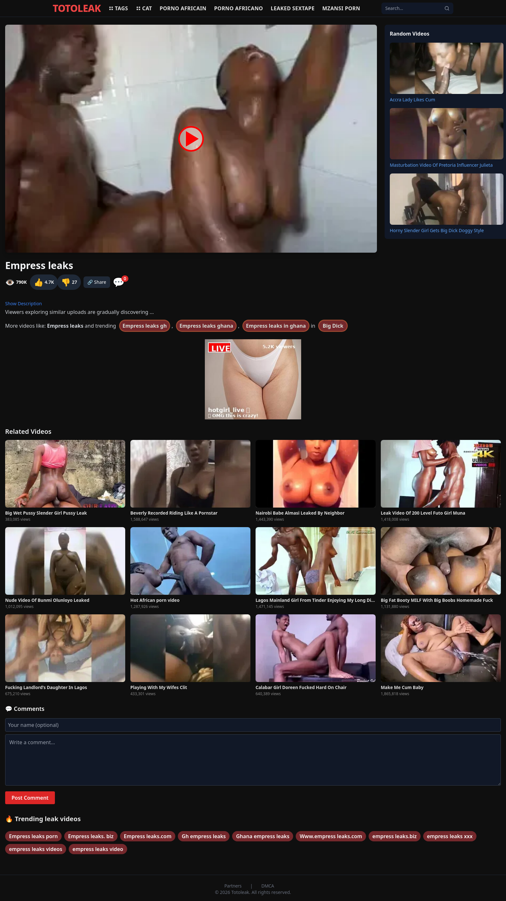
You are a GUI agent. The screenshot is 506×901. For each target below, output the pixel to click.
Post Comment (30, 797)
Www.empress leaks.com (331, 836)
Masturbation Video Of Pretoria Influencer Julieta (441, 165)
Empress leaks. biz (91, 836)
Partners (233, 886)
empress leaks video (98, 849)
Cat (144, 8)
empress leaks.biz (394, 836)
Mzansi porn (341, 8)
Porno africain (183, 8)
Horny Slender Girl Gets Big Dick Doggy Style (437, 230)
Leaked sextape (293, 8)
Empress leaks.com (147, 836)
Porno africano (238, 8)
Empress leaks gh (145, 325)
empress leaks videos (35, 849)
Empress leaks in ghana (276, 325)
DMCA (267, 886)
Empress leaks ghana (206, 325)
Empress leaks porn (33, 836)
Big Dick (333, 325)
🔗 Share (96, 282)
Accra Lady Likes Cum (412, 100)
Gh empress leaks (204, 836)
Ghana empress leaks (262, 836)
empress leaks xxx (450, 836)
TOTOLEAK (77, 8)
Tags (118, 8)
